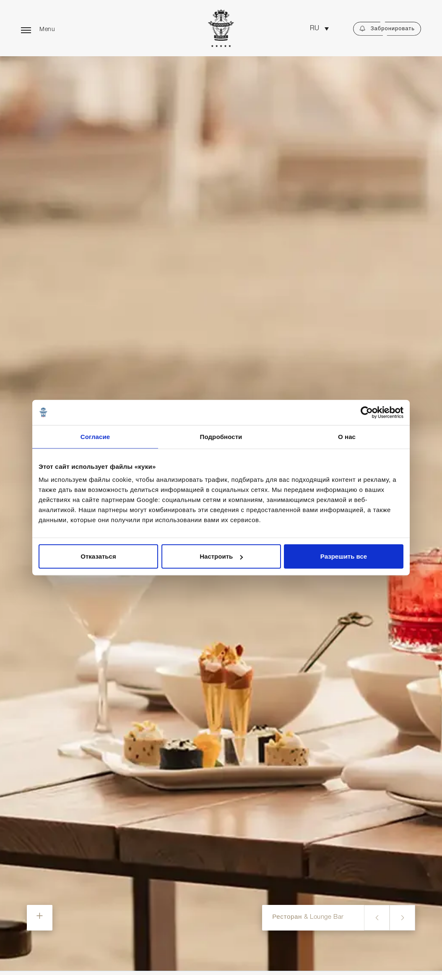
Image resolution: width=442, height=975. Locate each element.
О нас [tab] (347, 436)
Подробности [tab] (221, 436)
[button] (319, 28)
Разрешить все (343, 556)
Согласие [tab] (95, 436)
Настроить (221, 556)
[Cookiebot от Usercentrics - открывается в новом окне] (366, 412)
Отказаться (98, 556)
